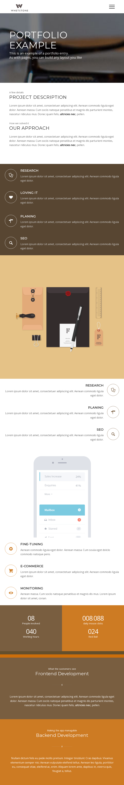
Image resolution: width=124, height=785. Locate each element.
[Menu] (110, 6)
